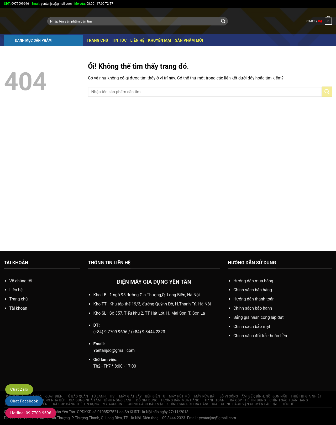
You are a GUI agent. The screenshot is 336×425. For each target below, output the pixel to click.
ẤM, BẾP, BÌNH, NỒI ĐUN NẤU (264, 396)
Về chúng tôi (20, 280)
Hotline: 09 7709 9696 (30, 413)
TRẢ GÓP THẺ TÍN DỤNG (247, 400)
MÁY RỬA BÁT (205, 396)
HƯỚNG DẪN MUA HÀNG (180, 400)
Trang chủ (97, 40)
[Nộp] (223, 21)
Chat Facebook (24, 401)
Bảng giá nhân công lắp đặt (258, 317)
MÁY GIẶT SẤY (130, 396)
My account (113, 404)
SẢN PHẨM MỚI (189, 40)
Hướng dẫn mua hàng (253, 280)
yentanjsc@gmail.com (52, 4)
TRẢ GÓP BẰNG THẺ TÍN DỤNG (75, 404)
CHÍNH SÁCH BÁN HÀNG (289, 400)
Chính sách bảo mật (251, 326)
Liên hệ (137, 40)
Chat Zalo (19, 389)
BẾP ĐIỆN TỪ (155, 396)
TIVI (112, 396)
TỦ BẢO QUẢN (77, 396)
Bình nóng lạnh (118, 400)
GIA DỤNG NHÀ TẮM (85, 400)
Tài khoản (18, 308)
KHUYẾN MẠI (159, 40)
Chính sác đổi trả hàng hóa (192, 404)
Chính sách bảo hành (252, 308)
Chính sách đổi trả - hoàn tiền (260, 335)
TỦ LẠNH (99, 396)
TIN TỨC (119, 40)
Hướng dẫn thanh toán (254, 299)
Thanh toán (213, 400)
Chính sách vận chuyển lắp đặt (249, 404)
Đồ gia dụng (147, 400)
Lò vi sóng (229, 396)
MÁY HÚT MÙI (180, 396)
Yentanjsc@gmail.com (114, 350)
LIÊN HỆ (287, 404)
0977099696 (16, 4)
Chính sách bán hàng (252, 289)
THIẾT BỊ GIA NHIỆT (306, 396)
